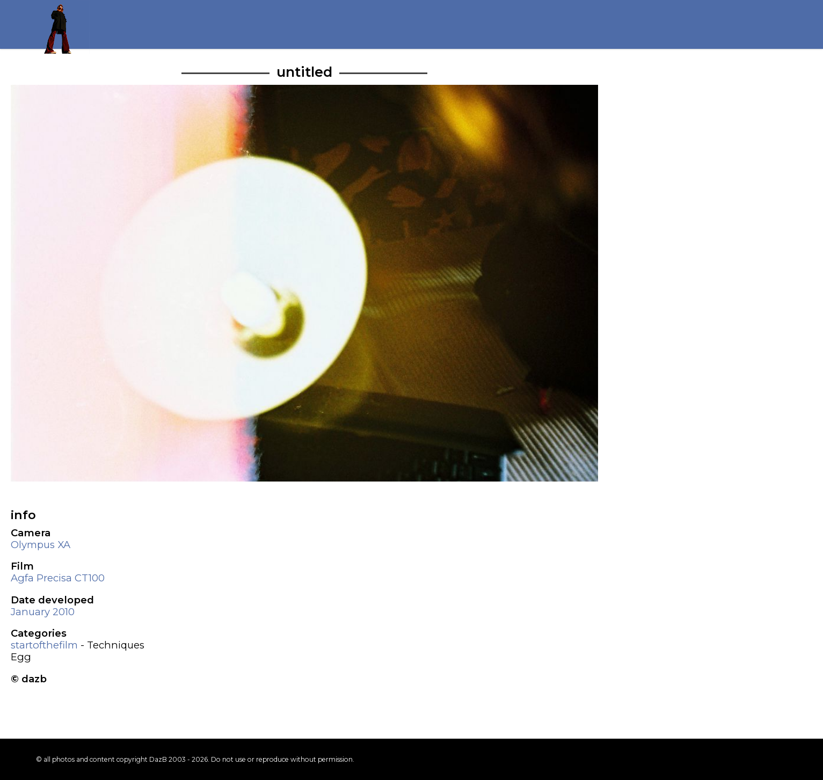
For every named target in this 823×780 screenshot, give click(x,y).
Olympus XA (40, 544)
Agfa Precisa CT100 (58, 578)
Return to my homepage (63, 27)
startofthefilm (44, 645)
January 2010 (43, 612)
